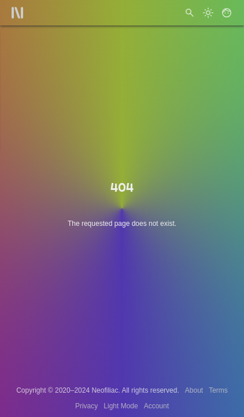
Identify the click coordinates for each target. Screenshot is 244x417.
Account (156, 406)
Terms (218, 390)
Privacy (86, 406)
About (194, 390)
